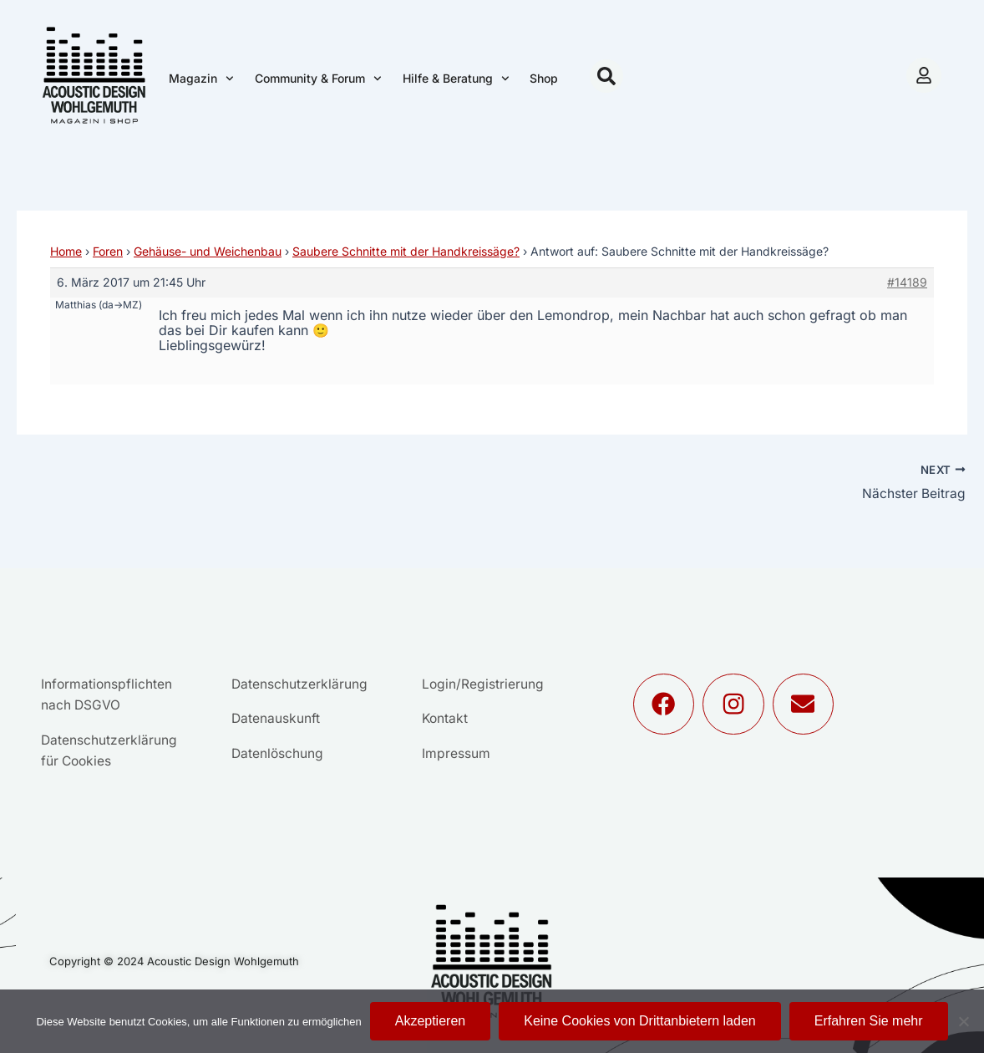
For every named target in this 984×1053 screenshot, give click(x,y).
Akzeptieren (430, 1021)
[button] (606, 76)
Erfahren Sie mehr (868, 1021)
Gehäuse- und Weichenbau (208, 251)
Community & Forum (318, 78)
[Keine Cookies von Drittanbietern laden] (963, 1021)
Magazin (201, 78)
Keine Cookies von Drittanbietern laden (640, 1021)
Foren (108, 251)
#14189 (907, 282)
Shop (544, 78)
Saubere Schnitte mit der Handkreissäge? (406, 251)
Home (66, 251)
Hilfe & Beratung (456, 78)
